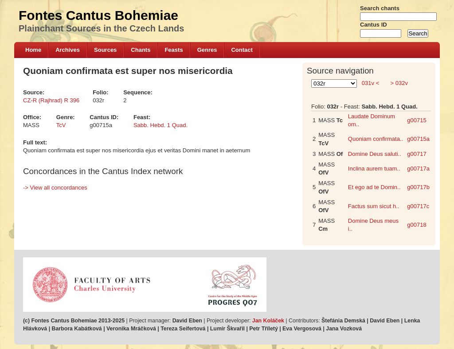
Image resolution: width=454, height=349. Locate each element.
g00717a (418, 168)
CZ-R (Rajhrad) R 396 (51, 100)
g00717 (416, 154)
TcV (61, 125)
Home (33, 50)
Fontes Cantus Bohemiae (98, 15)
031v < (370, 83)
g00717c (418, 206)
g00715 (416, 120)
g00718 (416, 224)
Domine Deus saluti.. (374, 154)
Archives (67, 50)
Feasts (173, 50)
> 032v (398, 83)
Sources (105, 50)
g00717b (418, 187)
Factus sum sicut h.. (373, 206)
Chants (140, 50)
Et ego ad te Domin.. (374, 187)
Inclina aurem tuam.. (374, 168)
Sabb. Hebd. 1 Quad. (160, 125)
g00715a (418, 139)
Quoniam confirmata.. (375, 139)
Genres (207, 50)
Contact (241, 50)
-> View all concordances (55, 187)
